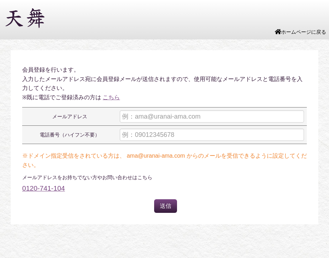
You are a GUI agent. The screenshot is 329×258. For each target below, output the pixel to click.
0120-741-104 (43, 188)
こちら (111, 97)
